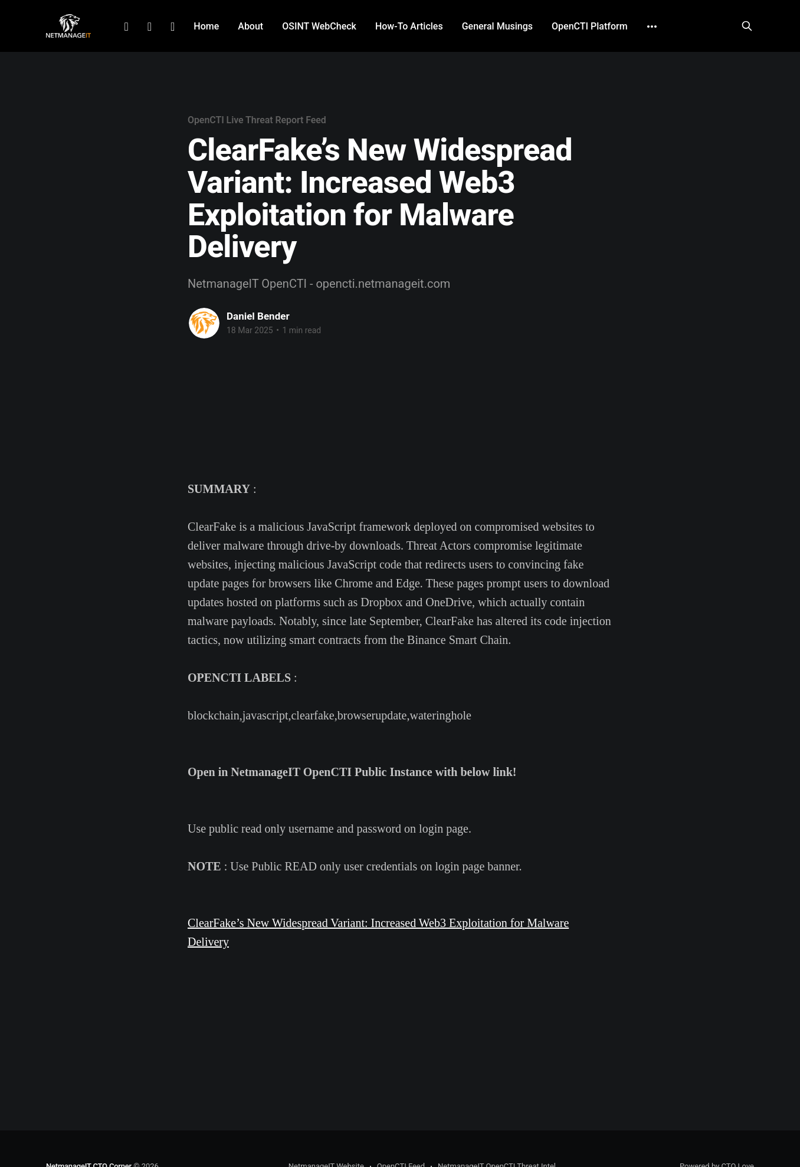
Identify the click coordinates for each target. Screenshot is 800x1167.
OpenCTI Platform (590, 26)
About (250, 26)
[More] (652, 26)
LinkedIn (126, 27)
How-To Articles (409, 26)
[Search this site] (746, 26)
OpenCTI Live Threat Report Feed (257, 120)
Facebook (149, 27)
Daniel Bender (258, 316)
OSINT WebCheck (319, 26)
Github (173, 27)
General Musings (497, 26)
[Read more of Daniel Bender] (204, 323)
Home (206, 26)
